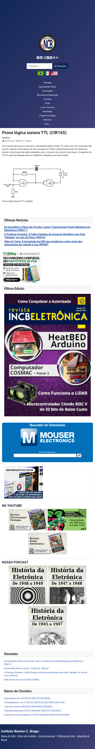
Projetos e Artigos (47, 115)
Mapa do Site (8, 736)
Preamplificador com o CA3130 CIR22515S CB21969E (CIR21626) (34, 702)
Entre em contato (27, 736)
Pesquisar (60, 66)
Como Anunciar (46, 736)
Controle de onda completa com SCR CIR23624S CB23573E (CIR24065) (37, 715)
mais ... (47, 124)
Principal (47, 82)
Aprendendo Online (47, 87)
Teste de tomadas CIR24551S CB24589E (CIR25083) (28, 706)
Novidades (47, 111)
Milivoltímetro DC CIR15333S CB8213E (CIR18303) (27, 698)
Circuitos (47, 99)
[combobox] (39, 66)
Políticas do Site (66, 736)
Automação (47, 91)
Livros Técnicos (47, 107)
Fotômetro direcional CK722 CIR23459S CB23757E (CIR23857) (33, 710)
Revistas (47, 120)
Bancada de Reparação (47, 95)
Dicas (47, 103)
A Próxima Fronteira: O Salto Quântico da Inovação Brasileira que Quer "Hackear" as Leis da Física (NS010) (44, 236)
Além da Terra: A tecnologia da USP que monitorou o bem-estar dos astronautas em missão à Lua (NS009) (43, 243)
